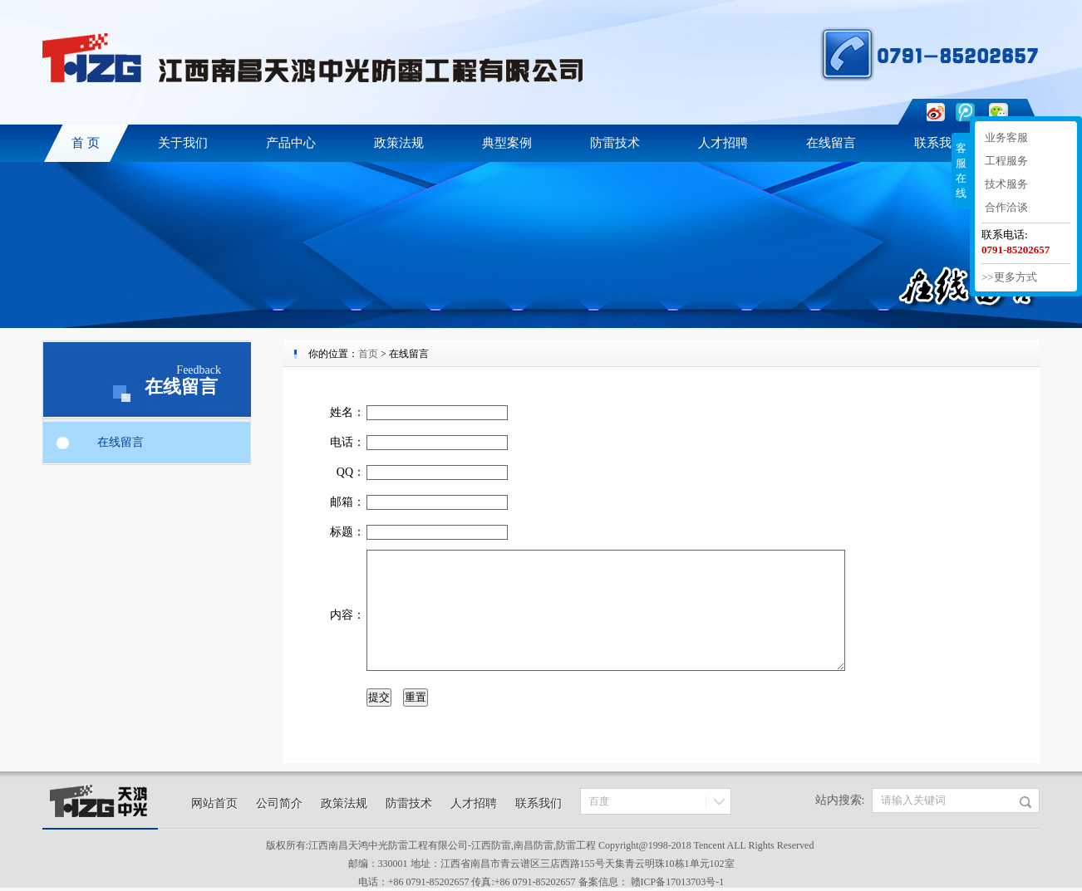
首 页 (85, 142)
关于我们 (183, 142)
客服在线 (961, 170)
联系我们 (939, 142)
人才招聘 (723, 142)
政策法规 (399, 142)
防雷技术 (615, 142)
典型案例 (507, 142)
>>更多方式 (1009, 277)
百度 (599, 801)
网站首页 (214, 803)
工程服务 (1006, 160)
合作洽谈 (1006, 207)
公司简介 (279, 803)
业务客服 (1006, 137)
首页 (368, 354)
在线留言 (831, 142)
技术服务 (1006, 184)
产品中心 (291, 142)
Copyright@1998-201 (642, 845)
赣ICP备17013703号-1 (678, 882)
